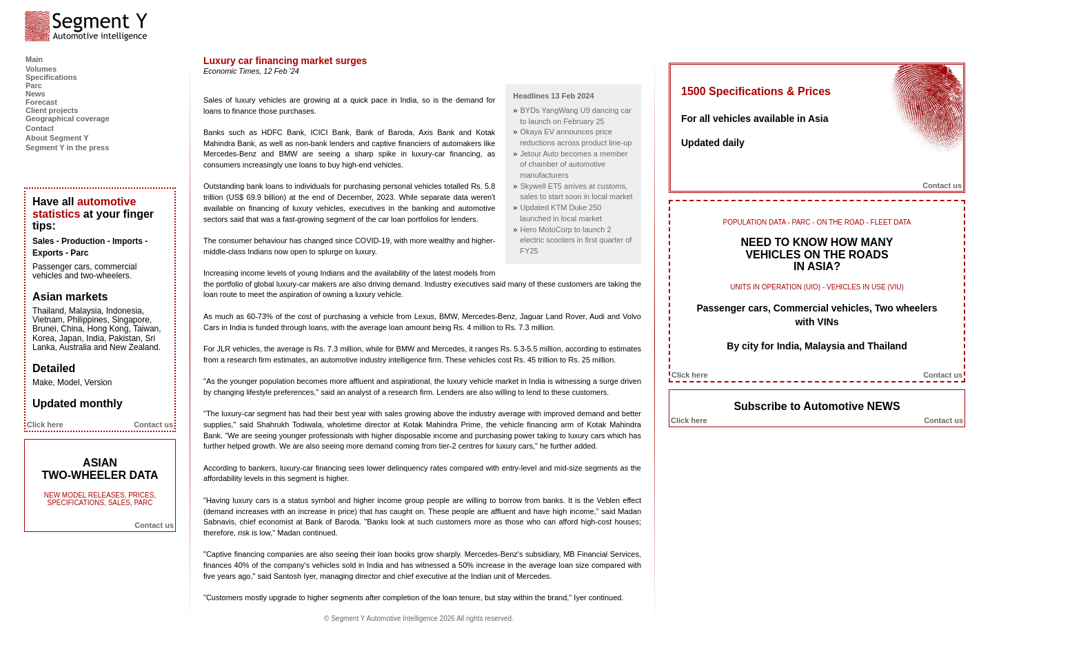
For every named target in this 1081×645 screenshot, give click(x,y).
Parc (34, 85)
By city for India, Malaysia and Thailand (817, 345)
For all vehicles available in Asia (754, 118)
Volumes (41, 69)
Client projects (52, 110)
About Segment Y (57, 138)
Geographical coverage (68, 118)
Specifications (51, 77)
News (36, 94)
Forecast (41, 102)
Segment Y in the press (67, 147)
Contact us (153, 424)
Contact (40, 128)
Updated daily (713, 142)
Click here (45, 424)
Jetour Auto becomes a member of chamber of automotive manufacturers (573, 164)
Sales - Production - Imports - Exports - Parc (90, 247)
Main (34, 59)
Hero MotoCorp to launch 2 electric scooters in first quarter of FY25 (576, 240)
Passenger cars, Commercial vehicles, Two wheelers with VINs (816, 315)
